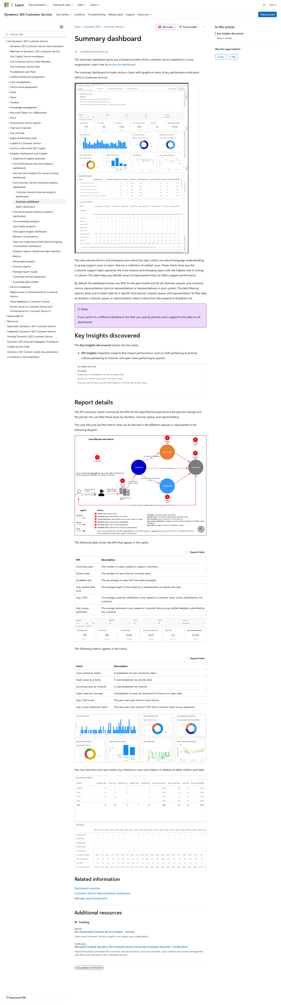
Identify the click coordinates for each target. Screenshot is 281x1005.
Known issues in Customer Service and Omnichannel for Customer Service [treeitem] (31, 309)
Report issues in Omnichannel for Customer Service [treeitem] (34, 294)
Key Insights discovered (230, 33)
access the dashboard (121, 64)
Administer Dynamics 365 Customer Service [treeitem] (31, 326)
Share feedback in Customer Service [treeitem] (30, 301)
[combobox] (35, 34)
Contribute (64, 994)
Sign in (273, 4)
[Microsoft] (6, 5)
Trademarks (148, 994)
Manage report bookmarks (91, 898)
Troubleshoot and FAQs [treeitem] (23, 71)
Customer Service (113, 26)
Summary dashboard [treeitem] (27, 201)
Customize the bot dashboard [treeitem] (29, 276)
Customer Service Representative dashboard (102, 893)
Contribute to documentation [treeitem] (23, 357)
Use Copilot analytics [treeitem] (24, 226)
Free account (267, 14)
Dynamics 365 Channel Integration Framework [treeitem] (32, 341)
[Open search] (264, 5)
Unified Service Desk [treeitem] (18, 346)
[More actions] (203, 27)
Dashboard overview (87, 888)
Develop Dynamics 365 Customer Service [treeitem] (30, 336)
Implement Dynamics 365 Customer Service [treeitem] (31, 331)
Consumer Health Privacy (103, 994)
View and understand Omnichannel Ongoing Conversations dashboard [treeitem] (37, 244)
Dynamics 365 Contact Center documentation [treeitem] (32, 352)
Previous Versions (32, 994)
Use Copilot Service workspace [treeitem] (27, 56)
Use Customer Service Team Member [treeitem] (30, 61)
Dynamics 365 (92, 26)
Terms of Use (131, 994)
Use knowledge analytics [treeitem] (26, 221)
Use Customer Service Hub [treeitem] (25, 66)
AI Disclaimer (11, 994)
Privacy (78, 994)
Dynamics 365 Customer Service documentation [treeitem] (36, 46)
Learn (78, 26)
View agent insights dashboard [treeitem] (30, 231)
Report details (224, 38)
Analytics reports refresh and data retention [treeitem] (37, 251)
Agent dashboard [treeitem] (25, 206)
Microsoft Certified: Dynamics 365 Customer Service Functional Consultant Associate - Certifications (131, 946)
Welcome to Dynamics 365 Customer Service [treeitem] (35, 51)
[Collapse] (61, 27)
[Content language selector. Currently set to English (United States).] (20, 986)
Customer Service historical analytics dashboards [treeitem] (36, 194)
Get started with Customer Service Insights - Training (104, 931)
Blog (48, 994)
